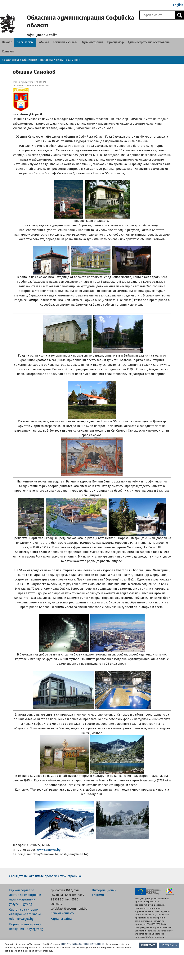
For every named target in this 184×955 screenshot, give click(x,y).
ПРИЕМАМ (148, 945)
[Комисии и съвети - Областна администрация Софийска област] (65, 42)
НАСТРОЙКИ (169, 945)
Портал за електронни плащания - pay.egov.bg (26, 926)
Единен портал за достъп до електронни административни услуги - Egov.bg (25, 897)
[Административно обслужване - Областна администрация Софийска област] (149, 42)
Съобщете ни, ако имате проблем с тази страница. (45, 876)
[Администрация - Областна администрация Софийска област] (92, 42)
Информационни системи (104, 892)
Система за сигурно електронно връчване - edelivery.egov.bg (26, 914)
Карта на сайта (61, 919)
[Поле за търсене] (157, 15)
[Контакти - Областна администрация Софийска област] (8, 51)
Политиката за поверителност (82, 944)
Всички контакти (62, 913)
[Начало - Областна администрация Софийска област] (7, 42)
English (178, 5)
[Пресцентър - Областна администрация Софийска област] (115, 42)
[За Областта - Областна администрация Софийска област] (25, 42)
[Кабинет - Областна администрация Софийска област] (43, 42)
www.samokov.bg (49, 849)
